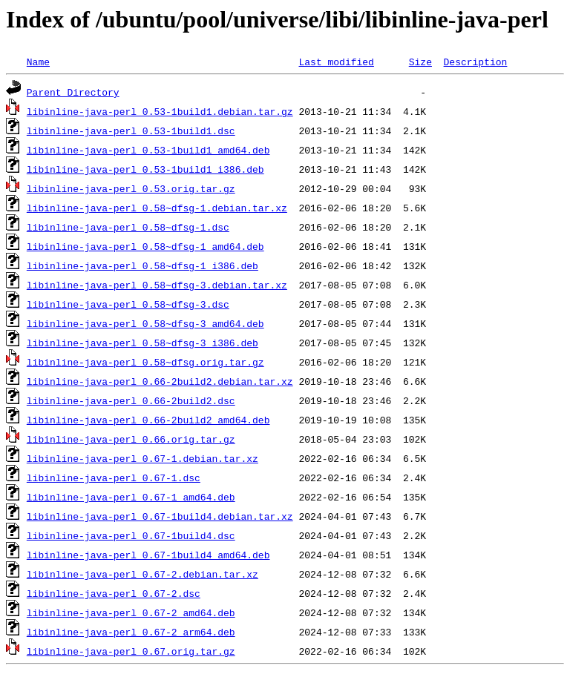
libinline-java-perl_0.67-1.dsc (113, 477)
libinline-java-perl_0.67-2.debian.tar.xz (142, 574)
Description (475, 61)
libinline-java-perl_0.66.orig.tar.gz (131, 439)
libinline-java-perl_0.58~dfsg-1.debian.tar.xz (157, 207)
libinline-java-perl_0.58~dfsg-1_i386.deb (142, 265)
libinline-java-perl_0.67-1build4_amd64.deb (148, 554)
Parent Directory (73, 92)
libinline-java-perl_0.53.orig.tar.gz (131, 188)
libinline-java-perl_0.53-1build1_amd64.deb (148, 149)
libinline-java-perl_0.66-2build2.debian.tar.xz (160, 381)
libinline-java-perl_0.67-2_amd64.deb (131, 612)
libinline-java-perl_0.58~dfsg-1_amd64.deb (145, 246)
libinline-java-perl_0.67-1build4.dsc (131, 535)
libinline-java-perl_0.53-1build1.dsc (131, 130)
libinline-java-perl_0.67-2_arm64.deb (131, 631)
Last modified (335, 61)
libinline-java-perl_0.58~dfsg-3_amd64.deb (145, 323)
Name (38, 61)
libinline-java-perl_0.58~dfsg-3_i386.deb (142, 342)
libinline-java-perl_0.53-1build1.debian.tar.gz (160, 111)
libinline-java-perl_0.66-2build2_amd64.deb (148, 419)
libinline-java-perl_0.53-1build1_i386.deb (145, 169)
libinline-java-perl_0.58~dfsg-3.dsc (128, 304)
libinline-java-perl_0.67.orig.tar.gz (131, 651)
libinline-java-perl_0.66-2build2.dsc (131, 400)
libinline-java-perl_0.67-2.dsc (113, 593)
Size (420, 61)
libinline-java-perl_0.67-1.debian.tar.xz (142, 458)
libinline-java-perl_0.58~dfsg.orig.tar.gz (145, 362)
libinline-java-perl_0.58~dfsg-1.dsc (128, 227)
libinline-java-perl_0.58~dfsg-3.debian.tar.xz (157, 284)
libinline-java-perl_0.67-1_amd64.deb (131, 496)
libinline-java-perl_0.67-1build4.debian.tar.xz (160, 516)
